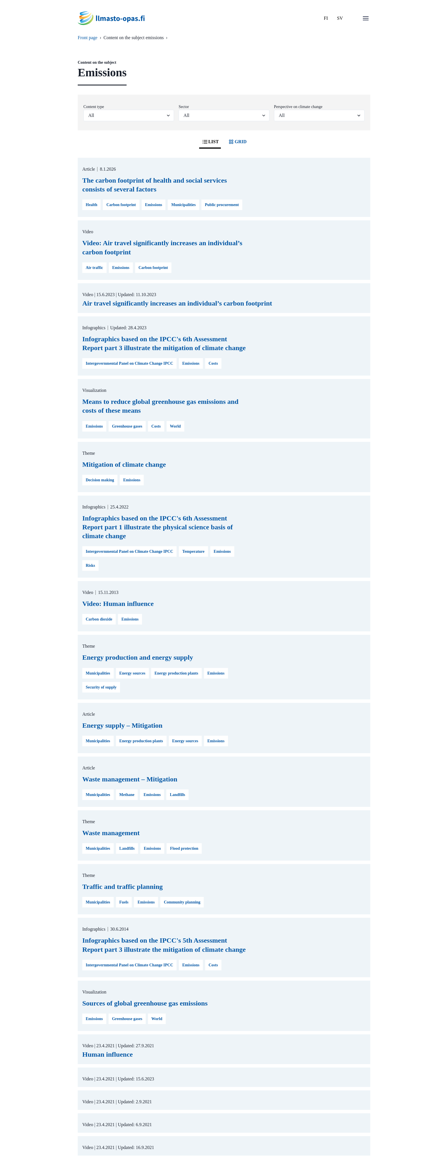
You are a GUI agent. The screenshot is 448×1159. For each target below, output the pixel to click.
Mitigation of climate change (124, 464)
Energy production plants (176, 673)
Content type (93, 107)
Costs (213, 363)
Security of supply (101, 687)
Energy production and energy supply (137, 657)
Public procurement (222, 205)
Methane (127, 795)
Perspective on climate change (298, 107)
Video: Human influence (118, 603)
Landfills (177, 795)
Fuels (124, 902)
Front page (87, 37)
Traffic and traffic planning (122, 886)
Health (91, 205)
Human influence (107, 1054)
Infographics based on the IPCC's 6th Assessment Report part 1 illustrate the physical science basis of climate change (157, 527)
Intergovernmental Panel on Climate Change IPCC (129, 363)
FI (326, 18)
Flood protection (184, 848)
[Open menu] (365, 18)
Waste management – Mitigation (129, 779)
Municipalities (183, 205)
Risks (90, 565)
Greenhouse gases (127, 426)
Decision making (100, 480)
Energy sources (132, 673)
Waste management (111, 833)
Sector (184, 107)
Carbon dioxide (99, 619)
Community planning (182, 902)
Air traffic (94, 268)
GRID (237, 141)
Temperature (193, 551)
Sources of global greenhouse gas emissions (144, 1003)
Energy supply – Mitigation (122, 725)
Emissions (153, 205)
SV (340, 18)
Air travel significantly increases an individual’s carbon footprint (177, 303)
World (175, 426)
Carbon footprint (121, 205)
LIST (210, 141)
